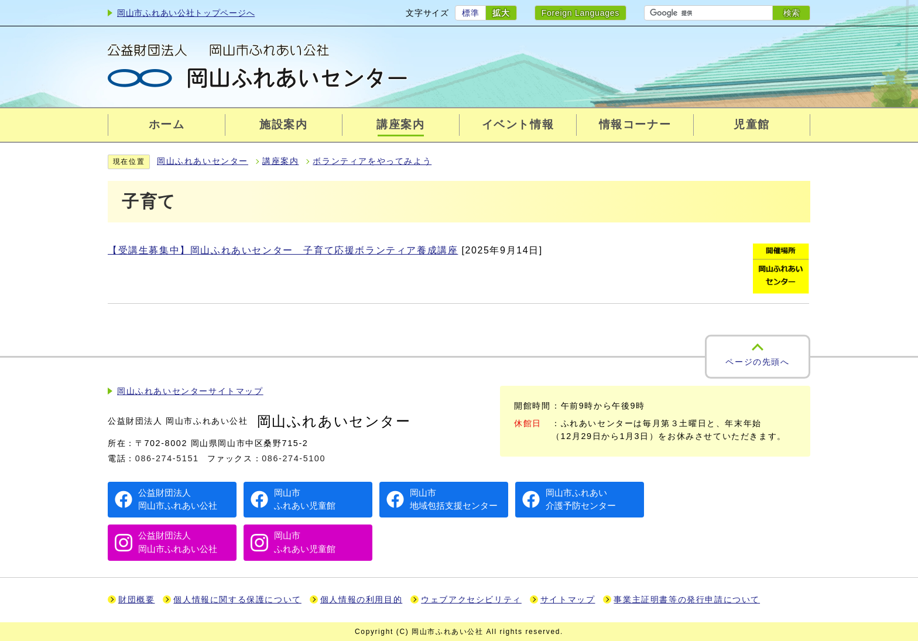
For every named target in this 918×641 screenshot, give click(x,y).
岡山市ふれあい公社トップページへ (186, 13)
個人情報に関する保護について (237, 599)
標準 (470, 13)
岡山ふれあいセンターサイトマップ (190, 391)
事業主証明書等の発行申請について (687, 599)
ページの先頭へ (757, 362)
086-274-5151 (167, 458)
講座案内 (280, 161)
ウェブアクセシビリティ (471, 599)
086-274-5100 (294, 458)
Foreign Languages (580, 13)
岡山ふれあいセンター (202, 161)
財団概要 (136, 599)
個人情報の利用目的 (361, 599)
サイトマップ (567, 599)
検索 (791, 13)
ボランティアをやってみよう (372, 161)
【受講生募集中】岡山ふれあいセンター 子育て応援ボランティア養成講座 (283, 250)
